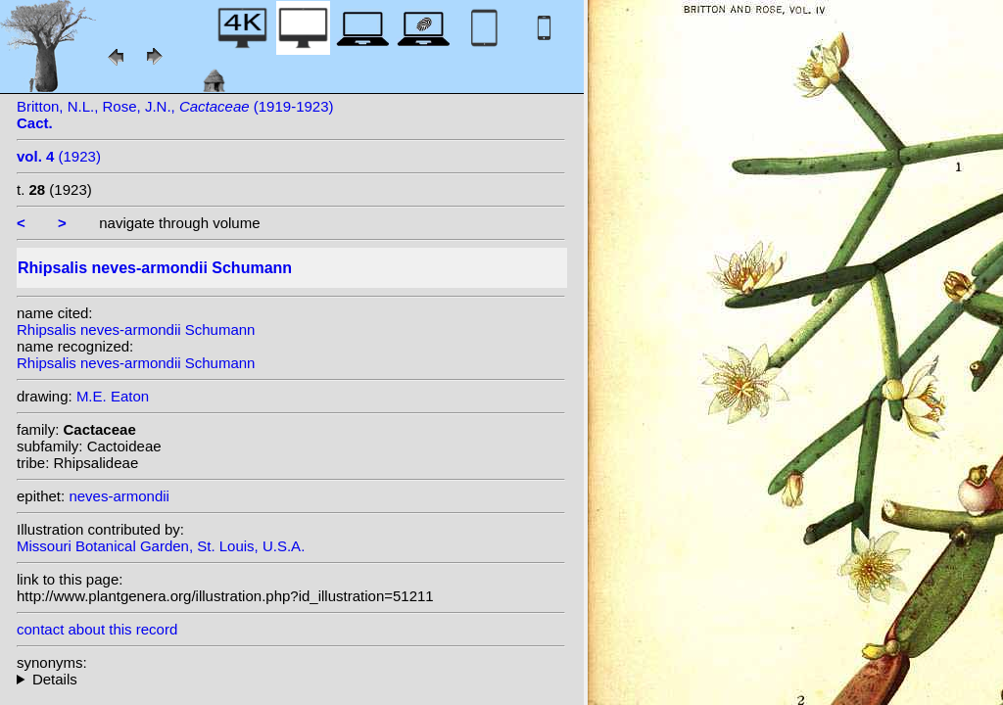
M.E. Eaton (112, 396)
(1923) (59, 156)
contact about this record (97, 629)
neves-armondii (119, 496)
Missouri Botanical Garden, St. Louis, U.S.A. (161, 546)
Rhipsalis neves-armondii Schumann (136, 329)
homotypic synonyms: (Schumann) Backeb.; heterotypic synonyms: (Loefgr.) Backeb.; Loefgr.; (291, 679)
